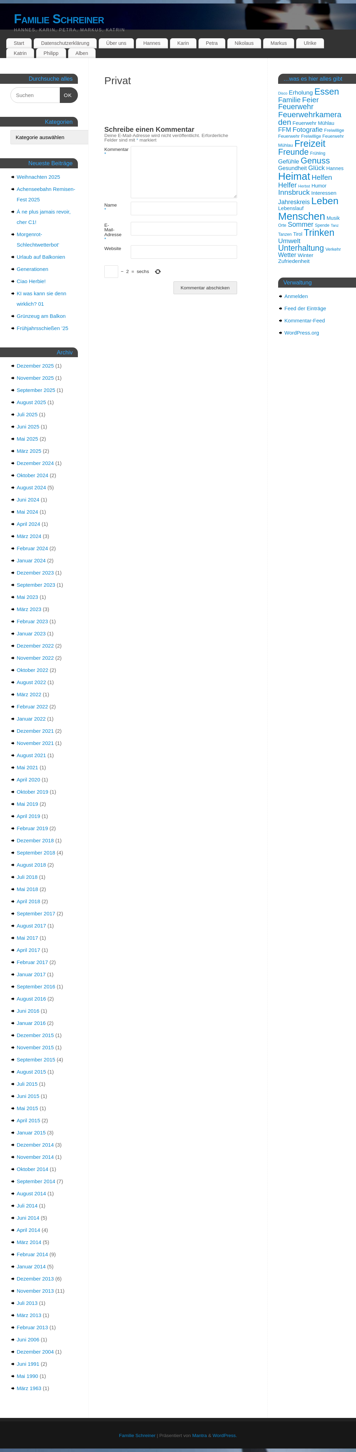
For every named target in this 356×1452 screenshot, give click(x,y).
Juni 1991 (28, 1364)
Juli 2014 (27, 1206)
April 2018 (28, 901)
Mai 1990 (27, 1376)
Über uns (116, 43)
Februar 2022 (32, 706)
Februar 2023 (32, 621)
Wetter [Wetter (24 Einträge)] (287, 254)
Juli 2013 (27, 1303)
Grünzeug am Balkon (41, 316)
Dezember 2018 (35, 840)
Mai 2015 (27, 1108)
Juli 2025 (27, 414)
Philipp (50, 53)
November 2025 (35, 378)
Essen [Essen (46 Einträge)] (326, 91)
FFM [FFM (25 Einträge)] (284, 129)
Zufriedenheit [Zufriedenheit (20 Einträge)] (294, 261)
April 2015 (28, 1120)
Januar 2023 (31, 633)
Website (111, 248)
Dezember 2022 (35, 646)
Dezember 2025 (35, 366)
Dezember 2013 (35, 1279)
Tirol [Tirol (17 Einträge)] (297, 234)
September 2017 (36, 913)
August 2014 (31, 1193)
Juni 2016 (28, 1011)
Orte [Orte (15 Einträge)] (282, 225)
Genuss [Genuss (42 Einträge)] (315, 160)
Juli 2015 (27, 1084)
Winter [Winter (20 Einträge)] (305, 255)
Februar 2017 (32, 962)
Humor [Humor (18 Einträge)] (319, 185)
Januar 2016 (31, 1023)
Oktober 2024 (32, 475)
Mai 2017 (27, 938)
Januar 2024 (31, 560)
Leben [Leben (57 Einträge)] (324, 200)
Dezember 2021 (35, 731)
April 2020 (28, 780)
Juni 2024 (28, 500)
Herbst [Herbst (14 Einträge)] (304, 186)
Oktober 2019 (32, 792)
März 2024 (29, 536)
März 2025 (29, 451)
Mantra (199, 1435)
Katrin (20, 53)
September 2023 (36, 585)
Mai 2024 (27, 512)
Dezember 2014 (35, 1145)
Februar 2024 (32, 548)
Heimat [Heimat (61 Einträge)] (294, 176)
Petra (212, 43)
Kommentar (111, 152)
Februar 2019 (32, 828)
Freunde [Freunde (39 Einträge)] (293, 152)
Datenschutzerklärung (65, 43)
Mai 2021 (27, 767)
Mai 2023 (27, 597)
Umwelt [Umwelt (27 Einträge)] (289, 240)
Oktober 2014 (32, 1169)
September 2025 (36, 390)
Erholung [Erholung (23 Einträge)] (301, 92)
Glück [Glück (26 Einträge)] (316, 167)
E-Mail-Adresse (111, 232)
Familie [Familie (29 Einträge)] (289, 100)
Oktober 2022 (32, 670)
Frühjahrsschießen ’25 (42, 328)
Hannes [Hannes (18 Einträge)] (335, 168)
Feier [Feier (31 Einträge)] (310, 100)
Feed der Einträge (305, 308)
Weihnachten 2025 (38, 177)
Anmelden (296, 296)
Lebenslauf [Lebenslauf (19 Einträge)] (291, 208)
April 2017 (28, 950)
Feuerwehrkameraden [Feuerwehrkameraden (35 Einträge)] (309, 118)
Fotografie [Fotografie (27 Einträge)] (307, 129)
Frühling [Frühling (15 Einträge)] (317, 153)
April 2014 (28, 1230)
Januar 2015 (31, 1133)
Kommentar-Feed (304, 320)
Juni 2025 (28, 427)
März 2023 (29, 609)
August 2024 (31, 487)
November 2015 (35, 1047)
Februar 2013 (32, 1327)
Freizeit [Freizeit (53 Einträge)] (310, 143)
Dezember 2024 (35, 463)
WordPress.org (301, 333)
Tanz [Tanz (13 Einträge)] (335, 225)
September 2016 (36, 986)
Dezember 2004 (35, 1352)
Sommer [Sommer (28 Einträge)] (301, 224)
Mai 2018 (27, 889)
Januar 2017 (31, 974)
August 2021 (31, 755)
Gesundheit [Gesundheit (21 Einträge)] (292, 168)
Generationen (32, 269)
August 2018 (31, 865)
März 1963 (29, 1388)
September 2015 (36, 1059)
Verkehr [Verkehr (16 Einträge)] (333, 249)
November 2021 (35, 743)
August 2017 (31, 926)
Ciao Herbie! (31, 281)
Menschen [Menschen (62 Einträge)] (301, 216)
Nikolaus (244, 43)
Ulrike (310, 43)
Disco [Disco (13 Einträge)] (283, 93)
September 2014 (36, 1181)
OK (66, 95)
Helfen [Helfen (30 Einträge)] (322, 177)
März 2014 (29, 1242)
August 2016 (31, 999)
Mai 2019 (27, 804)
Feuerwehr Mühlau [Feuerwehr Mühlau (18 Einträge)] (313, 123)
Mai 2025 (27, 439)
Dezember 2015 (35, 1035)
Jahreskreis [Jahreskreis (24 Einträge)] (294, 202)
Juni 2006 (28, 1339)
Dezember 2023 (35, 573)
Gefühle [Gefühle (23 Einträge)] (288, 161)
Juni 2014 (28, 1218)
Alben (81, 53)
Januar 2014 (31, 1266)
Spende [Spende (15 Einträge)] (322, 225)
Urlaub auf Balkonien (41, 257)
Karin (183, 43)
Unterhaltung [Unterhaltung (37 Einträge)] (301, 247)
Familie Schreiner (59, 19)
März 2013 (29, 1315)
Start (19, 43)
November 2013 (35, 1291)
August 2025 (31, 402)
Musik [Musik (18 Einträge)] (333, 218)
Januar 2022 (31, 719)
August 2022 (31, 682)
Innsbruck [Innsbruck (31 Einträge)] (294, 192)
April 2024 (28, 524)
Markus (278, 43)
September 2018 (36, 853)
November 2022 (35, 658)
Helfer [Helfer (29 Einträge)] (287, 185)
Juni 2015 (28, 1096)
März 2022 (29, 694)
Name (110, 207)
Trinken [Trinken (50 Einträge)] (319, 232)
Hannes (151, 43)
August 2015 (31, 1072)
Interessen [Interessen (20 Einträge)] (324, 193)
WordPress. (224, 1435)
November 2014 (35, 1157)
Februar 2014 (32, 1254)
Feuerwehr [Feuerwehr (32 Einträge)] (296, 107)
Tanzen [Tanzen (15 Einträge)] (285, 234)
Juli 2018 (27, 877)
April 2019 (28, 816)
